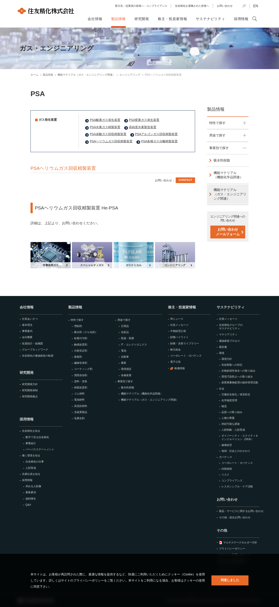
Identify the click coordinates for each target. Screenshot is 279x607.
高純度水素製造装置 (142, 127)
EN (255, 6)
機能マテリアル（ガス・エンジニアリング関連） (230, 194)
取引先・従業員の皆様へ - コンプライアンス (141, 5)
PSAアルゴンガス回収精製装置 (156, 134)
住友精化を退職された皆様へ (192, 5)
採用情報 (27, 419)
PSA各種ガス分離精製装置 (159, 141)
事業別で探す (219, 148)
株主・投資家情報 (182, 307)
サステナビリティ (231, 307)
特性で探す (217, 123)
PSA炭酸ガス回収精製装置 (108, 134)
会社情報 (27, 307)
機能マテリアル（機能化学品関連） (228, 175)
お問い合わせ (225, 5)
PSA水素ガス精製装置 (105, 127)
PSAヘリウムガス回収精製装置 (111, 141)
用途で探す (217, 135)
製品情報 (216, 109)
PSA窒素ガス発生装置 (144, 120)
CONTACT (185, 180)
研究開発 (27, 372)
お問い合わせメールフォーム (228, 232)
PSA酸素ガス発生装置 (105, 120)
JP (244, 6)
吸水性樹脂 (222, 160)
